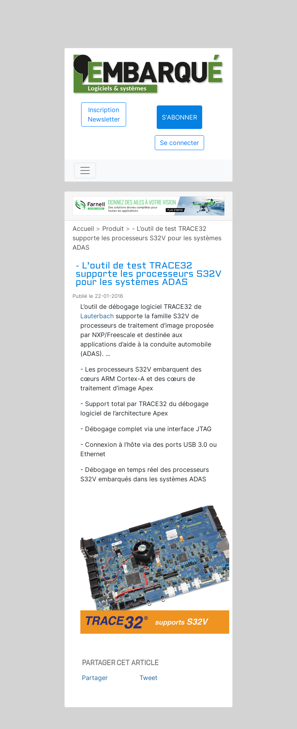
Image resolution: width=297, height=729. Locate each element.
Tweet (148, 678)
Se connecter (179, 143)
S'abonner (179, 117)
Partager (95, 678)
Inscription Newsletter (104, 114)
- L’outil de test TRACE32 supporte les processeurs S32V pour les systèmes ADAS (146, 238)
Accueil (83, 228)
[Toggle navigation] (85, 170)
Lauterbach (97, 316)
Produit (113, 228)
